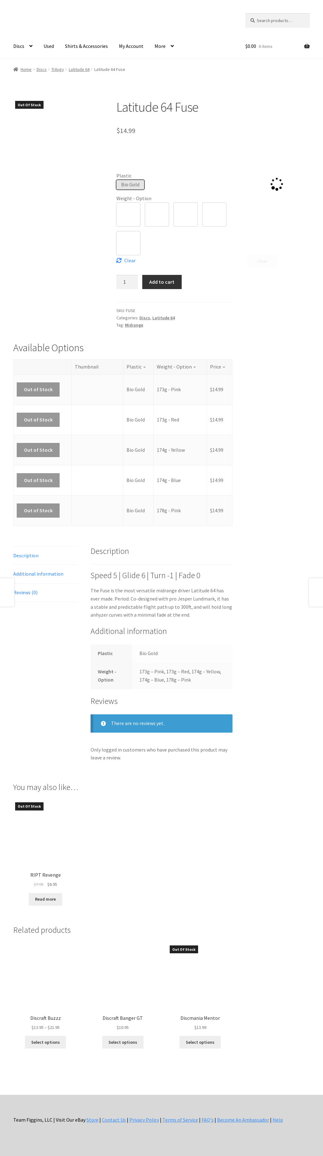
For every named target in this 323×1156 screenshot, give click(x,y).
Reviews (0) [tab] (25, 592)
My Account (131, 46)
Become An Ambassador (243, 1120)
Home (26, 69)
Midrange (134, 325)
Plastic (124, 175)
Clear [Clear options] (130, 260)
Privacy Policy (144, 1120)
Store (92, 1120)
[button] (130, 184)
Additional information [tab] (38, 574)
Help (278, 1120)
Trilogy (57, 69)
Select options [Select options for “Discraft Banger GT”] (123, 1042)
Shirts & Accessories (86, 46)
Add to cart (161, 282)
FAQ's (208, 1120)
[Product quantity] (127, 282)
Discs (18, 46)
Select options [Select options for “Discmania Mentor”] (200, 1042)
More (160, 46)
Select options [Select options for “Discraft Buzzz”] (45, 1042)
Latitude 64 (79, 69)
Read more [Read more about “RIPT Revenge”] (45, 899)
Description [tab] (25, 555)
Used (49, 46)
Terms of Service (180, 1120)
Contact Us (114, 1120)
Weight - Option (133, 198)
